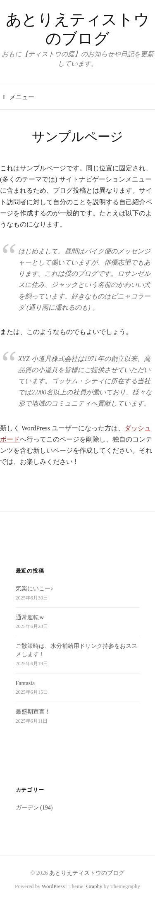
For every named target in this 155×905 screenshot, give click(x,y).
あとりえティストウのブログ (86, 873)
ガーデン (27, 808)
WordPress (53, 886)
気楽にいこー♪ (34, 588)
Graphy (94, 886)
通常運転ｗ (30, 617)
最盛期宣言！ (33, 712)
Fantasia (25, 683)
